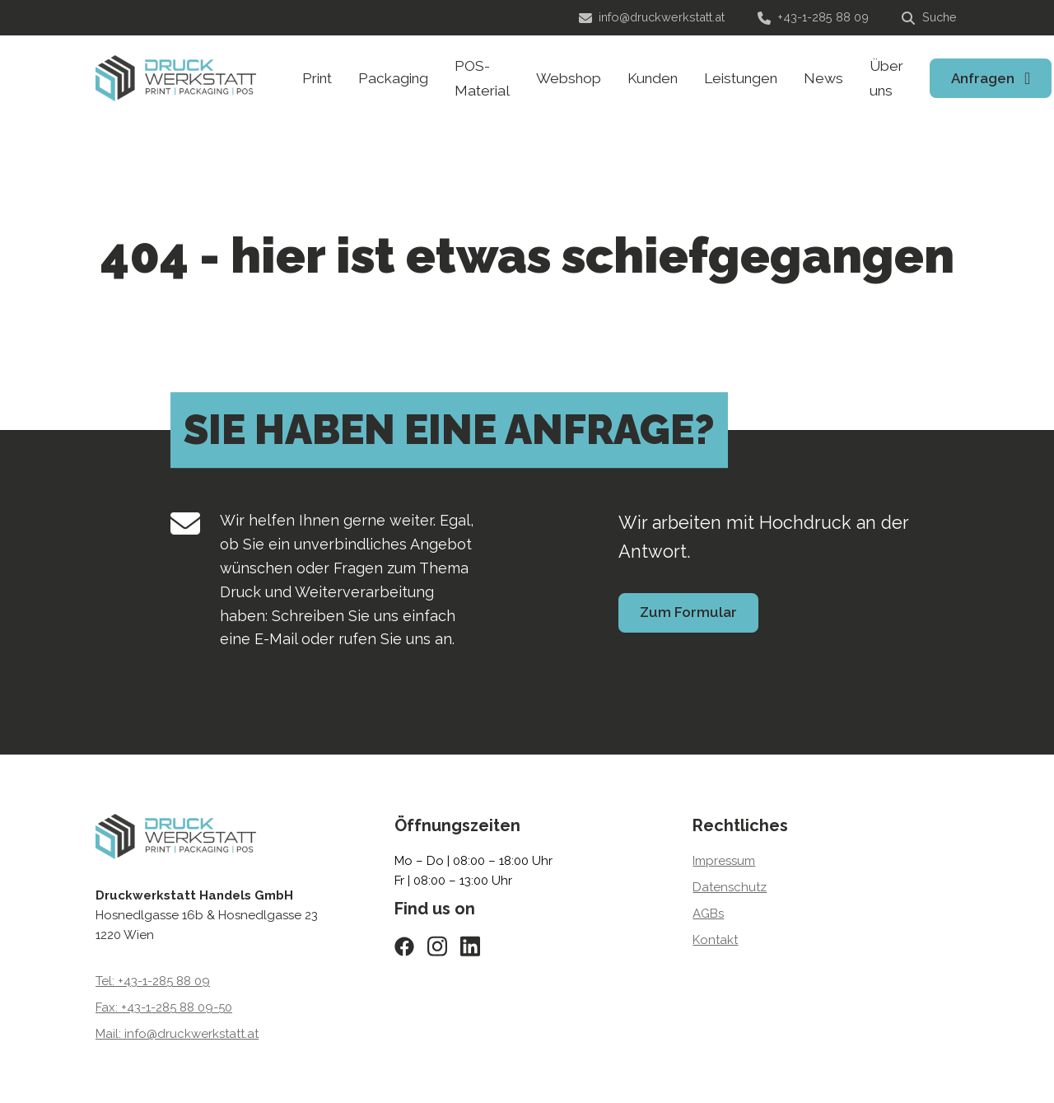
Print (317, 78)
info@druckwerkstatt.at (652, 17)
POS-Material (482, 78)
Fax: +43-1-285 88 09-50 (164, 1007)
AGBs (708, 913)
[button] (36, 1067)
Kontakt (715, 939)
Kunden (652, 78)
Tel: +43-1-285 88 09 (153, 981)
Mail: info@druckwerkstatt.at (177, 1033)
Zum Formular (688, 612)
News (823, 78)
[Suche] (930, 18)
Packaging (393, 78)
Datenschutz (730, 887)
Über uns (886, 78)
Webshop (568, 78)
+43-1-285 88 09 (813, 17)
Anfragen (982, 78)
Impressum (724, 860)
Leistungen (740, 78)
